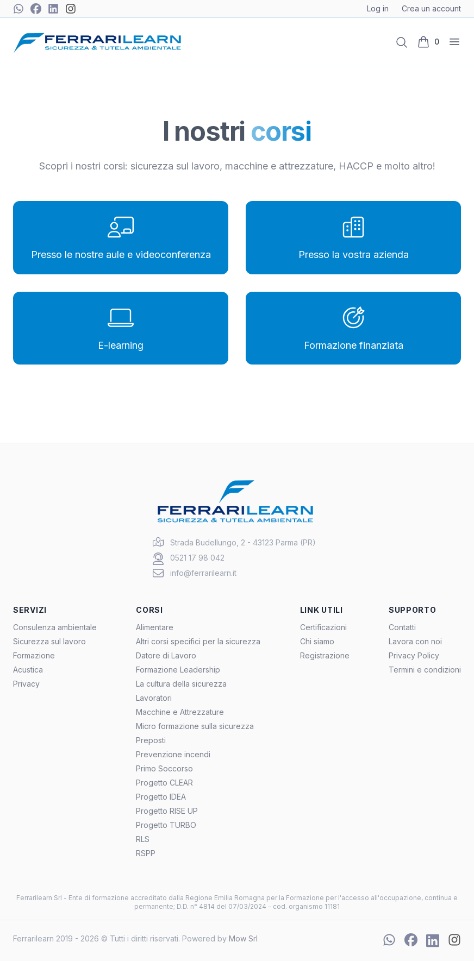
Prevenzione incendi (173, 754)
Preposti (151, 740)
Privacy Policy (414, 655)
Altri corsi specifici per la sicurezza (198, 641)
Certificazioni (323, 627)
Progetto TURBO (166, 825)
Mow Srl (243, 938)
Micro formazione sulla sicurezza (195, 726)
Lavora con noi (415, 641)
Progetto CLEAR (164, 782)
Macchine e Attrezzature (180, 712)
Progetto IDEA (161, 796)
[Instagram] (70, 8)
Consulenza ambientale (55, 627)
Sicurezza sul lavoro (49, 641)
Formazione (34, 655)
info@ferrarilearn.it (203, 572)
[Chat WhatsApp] (18, 8)
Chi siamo (317, 641)
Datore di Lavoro (166, 655)
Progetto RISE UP (167, 810)
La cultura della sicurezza (181, 683)
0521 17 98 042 (197, 557)
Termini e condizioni (425, 669)
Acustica (28, 669)
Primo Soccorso (164, 768)
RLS (142, 839)
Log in (378, 8)
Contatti (402, 627)
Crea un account (431, 8)
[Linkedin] (53, 8)
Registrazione (325, 655)
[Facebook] (35, 8)
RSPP (145, 853)
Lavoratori (154, 697)
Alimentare (154, 627)
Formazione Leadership (178, 669)
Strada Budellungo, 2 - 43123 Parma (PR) (243, 542)
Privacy (26, 683)
